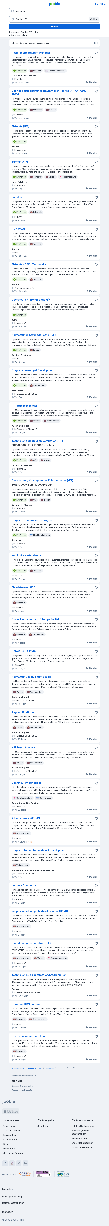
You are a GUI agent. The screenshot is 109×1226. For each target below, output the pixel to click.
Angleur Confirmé (23, 712)
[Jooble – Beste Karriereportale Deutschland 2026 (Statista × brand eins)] (44, 1174)
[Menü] (4, 4)
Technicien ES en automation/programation (39, 975)
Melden (91, 82)
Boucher (17, 197)
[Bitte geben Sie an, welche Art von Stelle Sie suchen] (54, 11)
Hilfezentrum (9, 1148)
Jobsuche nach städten (22, 1090)
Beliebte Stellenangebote (23, 1086)
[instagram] (12, 1163)
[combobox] (8, 1189)
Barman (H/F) (20, 161)
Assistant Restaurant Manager (31, 52)
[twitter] (18, 1163)
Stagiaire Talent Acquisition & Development (39, 850)
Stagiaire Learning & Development (33, 370)
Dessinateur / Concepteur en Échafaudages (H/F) (42, 480)
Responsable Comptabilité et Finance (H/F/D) (40, 911)
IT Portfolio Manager (24, 405)
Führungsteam (10, 1135)
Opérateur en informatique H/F (31, 299)
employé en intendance (26, 555)
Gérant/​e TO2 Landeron (26, 1004)
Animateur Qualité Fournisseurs (31, 676)
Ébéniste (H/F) (20, 126)
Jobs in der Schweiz (13, 1153)
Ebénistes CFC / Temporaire (29, 264)
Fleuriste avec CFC (23, 587)
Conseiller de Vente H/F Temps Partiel (35, 619)
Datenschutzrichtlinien (13, 1202)
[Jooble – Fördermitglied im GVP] (63, 1174)
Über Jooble (9, 1126)
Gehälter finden (79, 1138)
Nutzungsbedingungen (13, 1196)
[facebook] (5, 1163)
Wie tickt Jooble (11, 1130)
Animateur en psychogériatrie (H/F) (34, 334)
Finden (54, 26)
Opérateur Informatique (27, 782)
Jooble (20, 1219)
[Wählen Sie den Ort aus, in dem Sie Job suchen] (54, 19)
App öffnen (101, 4)
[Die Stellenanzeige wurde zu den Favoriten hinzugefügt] (96, 53)
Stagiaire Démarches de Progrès (32, 520)
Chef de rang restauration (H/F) (31, 943)
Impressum (7, 1211)
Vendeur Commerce (24, 885)
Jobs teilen (42, 1126)
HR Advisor (18, 228)
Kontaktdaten (10, 1139)
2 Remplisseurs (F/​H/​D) (26, 818)
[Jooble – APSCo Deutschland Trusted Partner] (25, 1174)
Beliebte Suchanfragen (24, 1075)
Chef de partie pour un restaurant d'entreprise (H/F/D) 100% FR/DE (49, 92)
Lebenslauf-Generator (82, 1147)
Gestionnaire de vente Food (29, 1036)
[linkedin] (25, 1163)
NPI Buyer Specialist (24, 747)
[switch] (95, 43)
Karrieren (7, 1144)
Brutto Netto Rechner (82, 1143)
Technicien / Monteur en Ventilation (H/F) (37, 440)
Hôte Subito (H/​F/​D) (24, 651)
